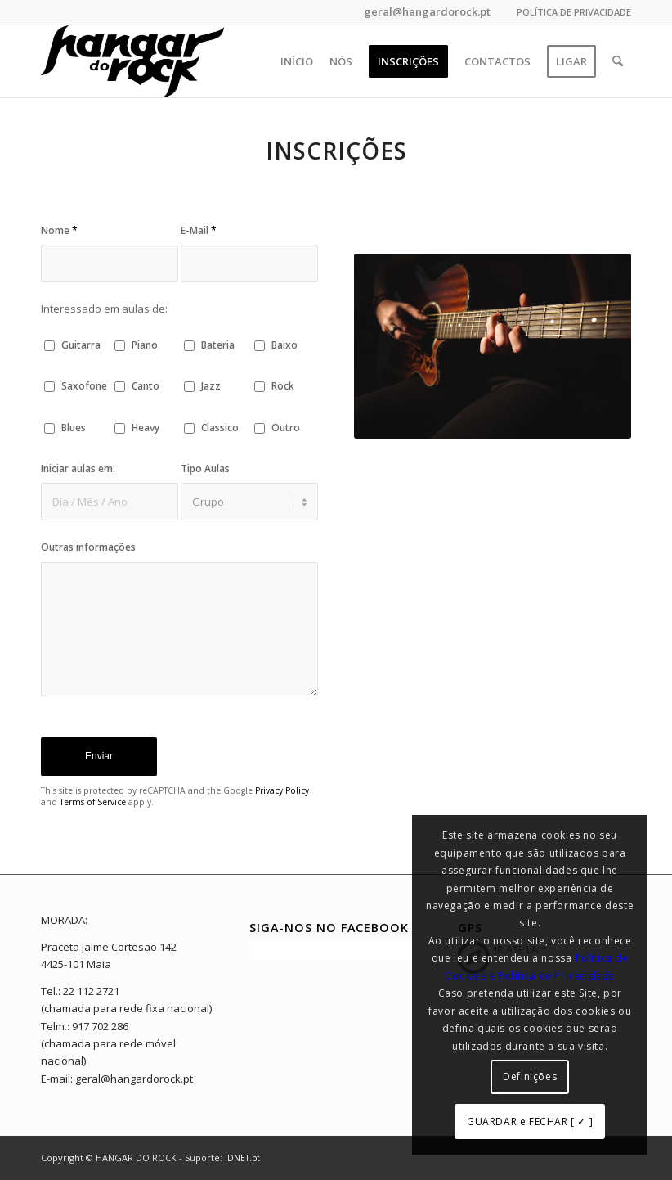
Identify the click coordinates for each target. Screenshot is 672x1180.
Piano (145, 345)
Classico (220, 428)
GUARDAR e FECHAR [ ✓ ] (530, 1121)
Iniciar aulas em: (78, 468)
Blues (73, 428)
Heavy (145, 428)
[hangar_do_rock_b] (132, 61)
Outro (285, 428)
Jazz (211, 386)
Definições (530, 1076)
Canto (145, 386)
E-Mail (199, 230)
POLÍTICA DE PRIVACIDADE (574, 12)
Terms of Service (93, 802)
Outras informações (88, 547)
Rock (282, 386)
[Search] (617, 61)
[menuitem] (569, 12)
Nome (59, 230)
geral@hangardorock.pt (426, 11)
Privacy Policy (282, 790)
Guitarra (81, 345)
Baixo (284, 345)
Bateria (218, 345)
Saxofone (84, 386)
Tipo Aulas (205, 468)
